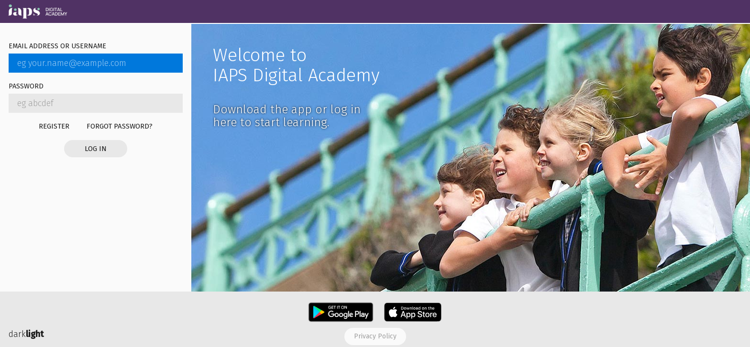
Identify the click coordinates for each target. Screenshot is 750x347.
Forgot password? (120, 126)
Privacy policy (375, 336)
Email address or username (57, 46)
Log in (96, 148)
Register (54, 126)
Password (26, 86)
